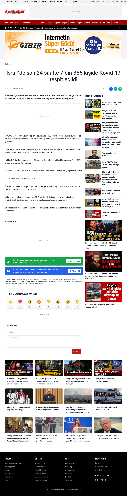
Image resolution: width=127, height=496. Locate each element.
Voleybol (68, 480)
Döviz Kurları (40, 467)
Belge (7, 480)
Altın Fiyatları (40, 470)
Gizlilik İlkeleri (100, 470)
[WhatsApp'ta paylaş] (120, 89)
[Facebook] (96, 480)
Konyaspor (69, 463)
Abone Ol (75, 271)
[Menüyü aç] (121, 22)
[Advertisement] (76, 11)
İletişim (115, 23)
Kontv (7, 470)
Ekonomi (26, 23)
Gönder (76, 351)
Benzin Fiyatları (41, 480)
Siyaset (41, 23)
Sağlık (79, 23)
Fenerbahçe (70, 473)
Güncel (18, 23)
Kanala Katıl (73, 261)
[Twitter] (102, 480)
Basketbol (69, 477)
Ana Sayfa (9, 23)
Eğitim (57, 23)
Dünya (72, 23)
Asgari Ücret (40, 463)
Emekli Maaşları (41, 477)
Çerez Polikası (101, 467)
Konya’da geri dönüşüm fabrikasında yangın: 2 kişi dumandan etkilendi (50, 27)
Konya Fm (9, 477)
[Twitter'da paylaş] (115, 89)
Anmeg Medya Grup (13, 463)
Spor (34, 23)
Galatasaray (70, 470)
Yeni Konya (9, 473)
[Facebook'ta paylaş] (111, 89)
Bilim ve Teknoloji (91, 23)
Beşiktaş (68, 467)
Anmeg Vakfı (10, 467)
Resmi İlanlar (105, 23)
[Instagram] (106, 480)
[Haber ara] (120, 28)
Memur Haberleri (42, 473)
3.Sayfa (49, 23)
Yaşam (64, 23)
